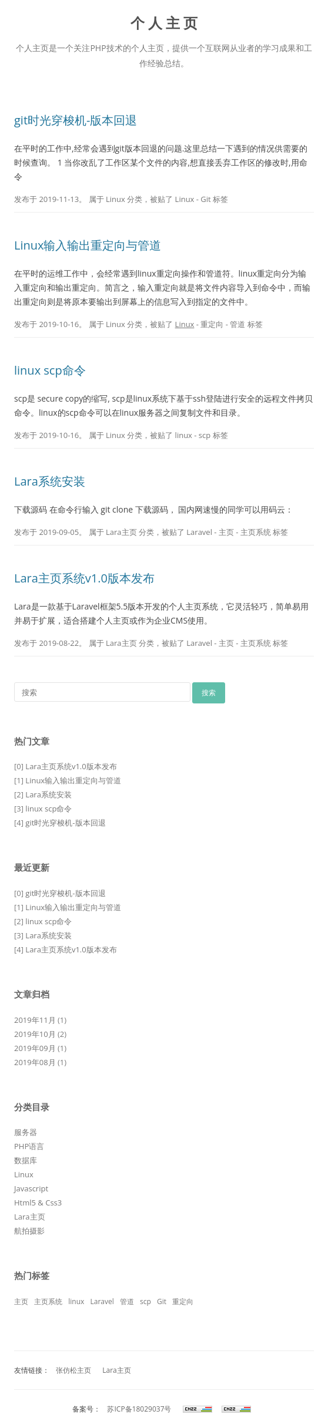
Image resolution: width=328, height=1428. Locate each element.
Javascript (31, 1188)
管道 (237, 324)
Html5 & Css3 (38, 1202)
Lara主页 (121, 532)
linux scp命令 (50, 370)
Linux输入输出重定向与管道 (88, 245)
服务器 (25, 1132)
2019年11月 (35, 1020)
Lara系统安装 (49, 481)
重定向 (211, 324)
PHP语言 (29, 1146)
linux (183, 435)
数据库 (25, 1160)
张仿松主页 (73, 1370)
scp (204, 435)
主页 (226, 532)
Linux (115, 199)
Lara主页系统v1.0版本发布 (84, 578)
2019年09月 (35, 1048)
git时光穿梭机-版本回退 (75, 120)
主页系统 (255, 532)
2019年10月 (35, 1034)
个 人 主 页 (164, 23)
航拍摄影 (29, 1230)
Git (205, 199)
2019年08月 (35, 1062)
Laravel (199, 532)
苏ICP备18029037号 (138, 1409)
